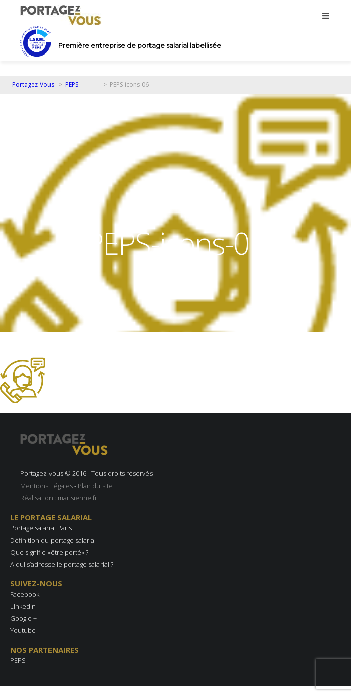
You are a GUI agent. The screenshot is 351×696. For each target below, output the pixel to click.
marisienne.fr (77, 497)
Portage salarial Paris (41, 527)
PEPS (18, 660)
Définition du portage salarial (53, 540)
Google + (23, 618)
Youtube (23, 630)
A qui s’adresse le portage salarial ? (61, 564)
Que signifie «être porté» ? (49, 552)
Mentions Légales (46, 485)
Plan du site (95, 485)
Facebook (24, 594)
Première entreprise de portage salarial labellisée (139, 45)
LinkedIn (23, 606)
